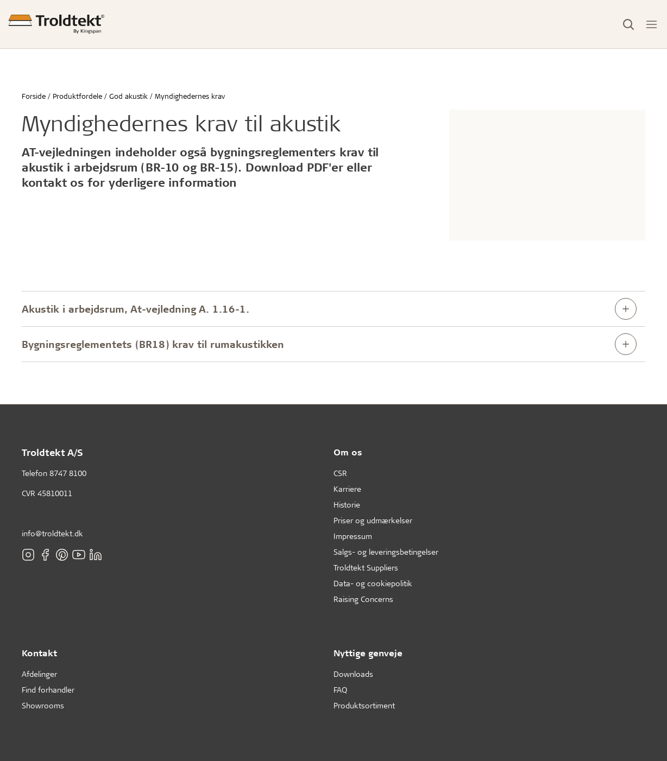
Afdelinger (39, 674)
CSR (340, 473)
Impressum (353, 536)
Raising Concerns (363, 599)
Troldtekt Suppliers (366, 567)
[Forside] (56, 24)
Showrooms (43, 705)
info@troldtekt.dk (52, 533)
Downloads (353, 674)
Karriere (347, 489)
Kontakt (39, 652)
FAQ (340, 689)
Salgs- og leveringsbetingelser (386, 552)
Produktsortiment (364, 705)
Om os (348, 452)
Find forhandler (48, 689)
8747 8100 (67, 473)
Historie (347, 504)
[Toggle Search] (628, 24)
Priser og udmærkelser (373, 520)
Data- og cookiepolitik (373, 583)
